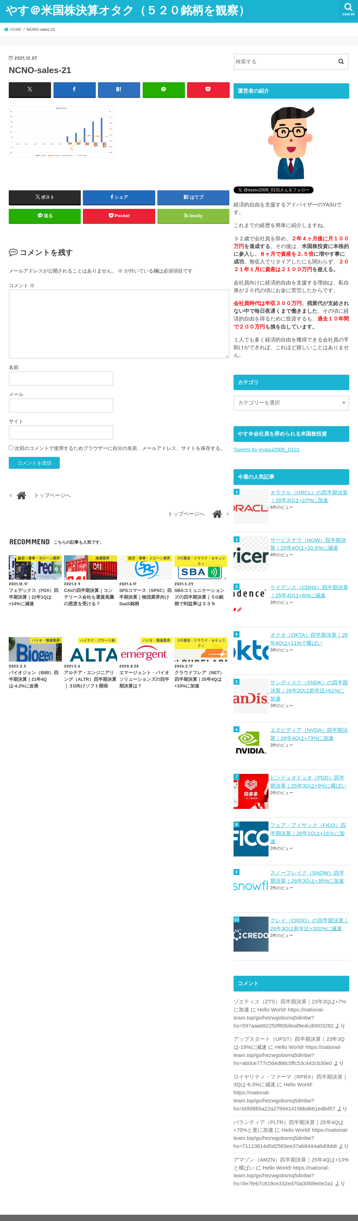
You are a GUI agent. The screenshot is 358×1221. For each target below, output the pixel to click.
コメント (22, 285)
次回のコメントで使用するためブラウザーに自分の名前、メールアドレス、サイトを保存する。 (120, 448)
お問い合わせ (92, 1210)
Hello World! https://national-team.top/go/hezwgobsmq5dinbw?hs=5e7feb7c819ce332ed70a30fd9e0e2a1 (282, 1160)
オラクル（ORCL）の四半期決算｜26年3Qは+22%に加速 (309, 496)
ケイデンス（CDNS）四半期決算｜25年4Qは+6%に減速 (309, 590)
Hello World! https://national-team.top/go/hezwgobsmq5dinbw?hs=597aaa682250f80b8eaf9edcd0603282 (282, 1013)
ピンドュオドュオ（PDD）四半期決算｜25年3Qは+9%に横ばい (308, 779)
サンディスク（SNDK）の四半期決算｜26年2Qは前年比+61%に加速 (309, 688)
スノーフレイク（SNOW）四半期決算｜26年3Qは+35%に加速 (309, 874)
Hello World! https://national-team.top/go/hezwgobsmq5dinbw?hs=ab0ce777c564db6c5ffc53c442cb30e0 (287, 1050)
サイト (16, 421)
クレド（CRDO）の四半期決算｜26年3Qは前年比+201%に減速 (309, 921)
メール (16, 394)
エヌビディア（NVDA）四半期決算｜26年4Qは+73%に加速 (309, 732)
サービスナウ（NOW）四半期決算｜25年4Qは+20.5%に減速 (308, 543)
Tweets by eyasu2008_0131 (266, 449)
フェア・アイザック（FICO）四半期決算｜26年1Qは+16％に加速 (307, 830)
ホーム (21, 1210)
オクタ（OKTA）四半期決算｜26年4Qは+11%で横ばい (309, 637)
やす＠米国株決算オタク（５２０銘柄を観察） (128, 10)
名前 (14, 367)
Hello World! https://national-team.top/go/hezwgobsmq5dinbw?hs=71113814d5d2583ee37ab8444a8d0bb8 (290, 1124)
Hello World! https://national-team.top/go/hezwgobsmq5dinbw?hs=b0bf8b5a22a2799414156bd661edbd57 (291, 1087)
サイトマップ (53, 1210)
